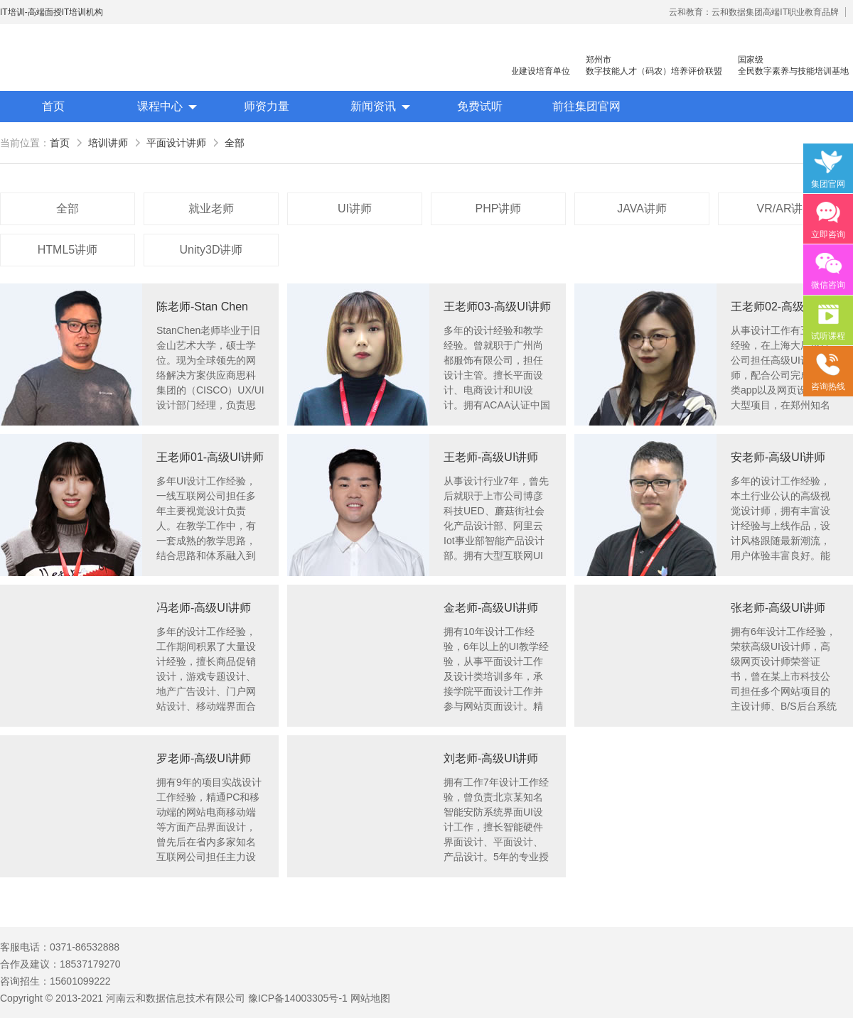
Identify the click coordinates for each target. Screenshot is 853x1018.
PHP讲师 (499, 208)
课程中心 (160, 106)
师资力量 (266, 106)
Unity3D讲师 (211, 250)
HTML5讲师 (67, 250)
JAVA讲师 (642, 208)
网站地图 (370, 998)
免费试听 (480, 106)
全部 (235, 142)
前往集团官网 (586, 106)
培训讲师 (108, 142)
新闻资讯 (373, 106)
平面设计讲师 (176, 142)
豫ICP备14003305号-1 (298, 998)
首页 (53, 106)
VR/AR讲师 (786, 208)
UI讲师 (355, 208)
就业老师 (211, 208)
